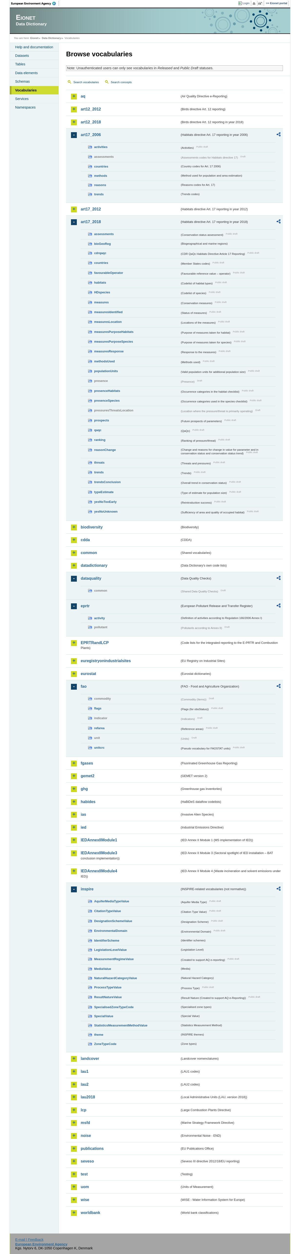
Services (22, 99)
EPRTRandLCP (95, 643)
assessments (104, 234)
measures (101, 302)
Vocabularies (26, 90)
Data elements (26, 73)
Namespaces (25, 107)
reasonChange (105, 450)
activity (99, 618)
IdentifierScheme (106, 940)
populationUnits (106, 371)
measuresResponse (109, 351)
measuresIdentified (108, 312)
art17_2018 (91, 222)
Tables (20, 64)
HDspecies (102, 292)
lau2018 (88, 1097)
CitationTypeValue (107, 911)
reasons (100, 185)
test (84, 1174)
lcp (83, 1110)
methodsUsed (104, 361)
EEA (35, 3)
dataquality (91, 578)
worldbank (90, 1213)
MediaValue (102, 969)
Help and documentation (34, 47)
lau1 (85, 1071)
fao (84, 686)
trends (99, 194)
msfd (85, 1123)
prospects (101, 420)
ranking (99, 440)
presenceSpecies (107, 400)
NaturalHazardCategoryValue (115, 978)
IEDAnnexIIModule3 (99, 853)
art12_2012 (91, 109)
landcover (90, 1058)
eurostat (88, 674)
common (89, 553)
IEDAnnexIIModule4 (99, 871)
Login (246, 3)
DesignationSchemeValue (113, 921)
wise (85, 1200)
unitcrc (99, 747)
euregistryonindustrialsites (106, 661)
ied (83, 827)
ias (83, 814)
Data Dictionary (51, 38)
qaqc (97, 430)
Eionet (34, 38)
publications (92, 1148)
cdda (85, 540)
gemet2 (87, 776)
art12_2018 (91, 122)
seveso (87, 1161)
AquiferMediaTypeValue (111, 901)
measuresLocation (108, 322)
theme (98, 1034)
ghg (84, 789)
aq (83, 96)
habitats (100, 282)
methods (100, 176)
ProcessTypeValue (107, 987)
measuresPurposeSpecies (113, 341)
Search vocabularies (86, 82)
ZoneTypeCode (105, 1044)
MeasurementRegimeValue (114, 959)
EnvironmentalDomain (110, 931)
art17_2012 (91, 209)
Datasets (22, 56)
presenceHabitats (107, 391)
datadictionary (94, 565)
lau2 (85, 1084)
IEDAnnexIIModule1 (99, 840)
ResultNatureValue (108, 997)
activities (101, 147)
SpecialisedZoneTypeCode (114, 1007)
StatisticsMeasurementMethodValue (120, 1025)
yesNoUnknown (106, 511)
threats (99, 462)
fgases (87, 763)
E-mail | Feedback (29, 1240)
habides (88, 802)
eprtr (85, 606)
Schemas (22, 81)
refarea (99, 728)
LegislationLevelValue (110, 950)
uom (85, 1187)
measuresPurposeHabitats (113, 332)
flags (97, 708)
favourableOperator (108, 273)
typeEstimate (104, 492)
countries (101, 166)
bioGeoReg (102, 244)
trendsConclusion (107, 482)
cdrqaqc (100, 253)
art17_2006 (91, 135)
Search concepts (121, 82)
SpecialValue (103, 1016)
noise (86, 1136)
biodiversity (92, 527)
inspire (87, 889)
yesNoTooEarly (105, 502)
